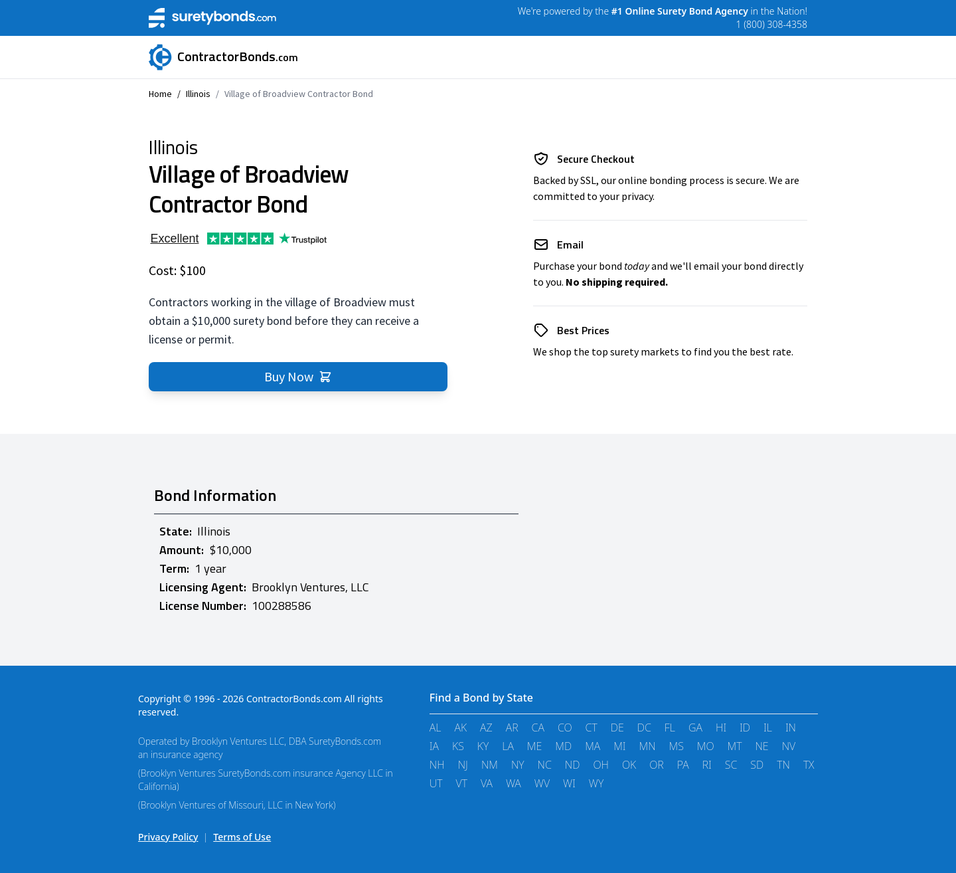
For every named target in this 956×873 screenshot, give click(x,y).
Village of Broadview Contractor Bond (298, 94)
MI (619, 746)
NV (789, 746)
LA (508, 746)
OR (656, 764)
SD (756, 764)
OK (629, 764)
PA (683, 764)
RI (707, 764)
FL (670, 727)
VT (461, 783)
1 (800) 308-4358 (771, 24)
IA (434, 746)
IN (790, 727)
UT (436, 783)
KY (483, 746)
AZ (486, 727)
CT (592, 727)
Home (160, 94)
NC (545, 764)
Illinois (198, 94)
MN (647, 746)
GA (695, 727)
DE (617, 727)
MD (563, 746)
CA (538, 727)
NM (489, 764)
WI (569, 783)
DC (644, 727)
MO (705, 746)
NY (517, 764)
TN (783, 764)
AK (460, 727)
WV (542, 783)
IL (767, 727)
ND (572, 764)
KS (458, 746)
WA (513, 783)
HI (721, 727)
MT (735, 746)
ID (745, 727)
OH (601, 764)
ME (534, 746)
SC (731, 764)
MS (676, 746)
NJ (463, 764)
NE (761, 746)
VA (487, 783)
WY (596, 783)
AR (512, 727)
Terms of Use (242, 836)
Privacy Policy (168, 836)
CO (565, 727)
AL (435, 727)
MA (592, 746)
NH (437, 764)
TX (809, 764)
